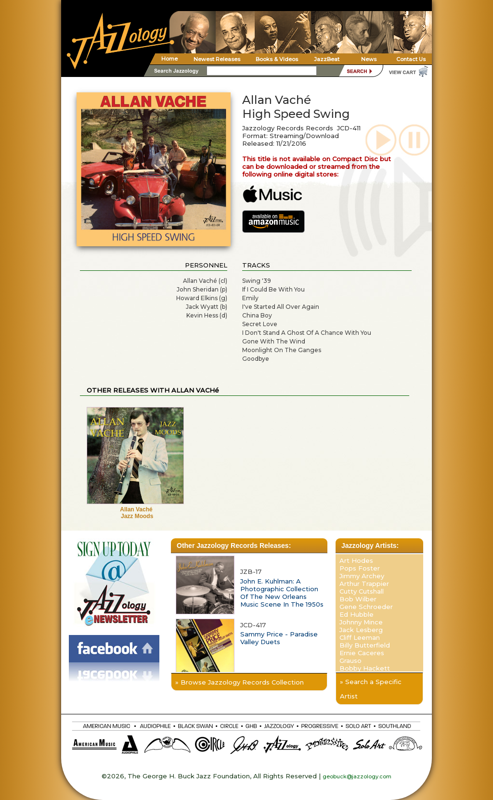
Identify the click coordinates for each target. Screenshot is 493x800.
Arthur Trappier (364, 583)
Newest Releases (217, 59)
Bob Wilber (357, 599)
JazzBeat (326, 59)
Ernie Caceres (361, 653)
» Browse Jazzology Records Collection (239, 682)
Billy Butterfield (364, 645)
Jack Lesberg (361, 630)
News (368, 59)
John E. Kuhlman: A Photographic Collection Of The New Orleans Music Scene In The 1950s (282, 592)
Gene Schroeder (366, 606)
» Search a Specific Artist (371, 689)
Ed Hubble (356, 614)
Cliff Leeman (359, 637)
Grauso (350, 660)
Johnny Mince (361, 622)
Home (169, 58)
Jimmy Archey (361, 576)
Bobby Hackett (364, 668)
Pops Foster (359, 568)
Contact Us (411, 59)
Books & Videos (277, 59)
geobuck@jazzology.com (357, 776)
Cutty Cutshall (361, 591)
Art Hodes (356, 560)
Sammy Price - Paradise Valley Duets (279, 638)
